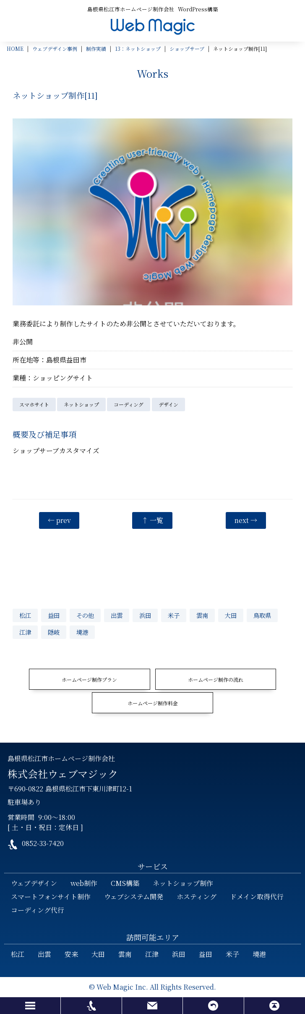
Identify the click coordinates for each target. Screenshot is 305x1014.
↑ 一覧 (152, 520)
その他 (85, 615)
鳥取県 (262, 615)
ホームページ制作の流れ (215, 679)
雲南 (202, 615)
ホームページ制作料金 (153, 703)
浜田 (145, 615)
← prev (59, 520)
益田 (54, 615)
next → (246, 520)
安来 (71, 954)
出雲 (117, 615)
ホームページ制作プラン (89, 679)
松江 (25, 615)
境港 (82, 632)
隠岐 (54, 632)
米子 (174, 615)
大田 (231, 615)
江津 (25, 632)
